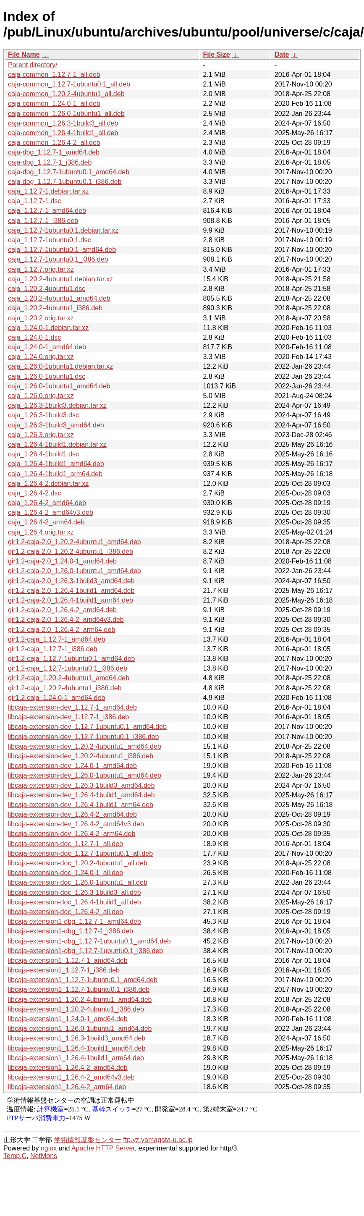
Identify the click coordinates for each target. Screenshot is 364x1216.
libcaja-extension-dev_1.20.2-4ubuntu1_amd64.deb (84, 746)
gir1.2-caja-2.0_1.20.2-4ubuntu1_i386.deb (70, 551)
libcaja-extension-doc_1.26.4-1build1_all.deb (74, 902)
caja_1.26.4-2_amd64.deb (47, 502)
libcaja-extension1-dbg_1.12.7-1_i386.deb (70, 931)
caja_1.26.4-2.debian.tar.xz (48, 483)
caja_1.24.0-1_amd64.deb (47, 347)
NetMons (43, 1155)
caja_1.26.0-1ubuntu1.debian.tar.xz (60, 366)
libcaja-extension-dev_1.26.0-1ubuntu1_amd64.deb (84, 775)
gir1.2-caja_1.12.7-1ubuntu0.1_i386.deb (67, 668)
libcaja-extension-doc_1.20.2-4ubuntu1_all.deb (77, 863)
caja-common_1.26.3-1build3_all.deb (63, 123)
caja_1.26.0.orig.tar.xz (41, 395)
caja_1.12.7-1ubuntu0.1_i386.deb (58, 259)
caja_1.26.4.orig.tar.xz (41, 532)
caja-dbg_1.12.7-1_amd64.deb (54, 152)
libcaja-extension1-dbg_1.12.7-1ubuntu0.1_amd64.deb (89, 941)
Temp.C (14, 1155)
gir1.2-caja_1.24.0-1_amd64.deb (56, 697)
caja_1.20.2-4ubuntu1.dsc (46, 288)
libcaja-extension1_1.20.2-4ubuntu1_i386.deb (76, 1009)
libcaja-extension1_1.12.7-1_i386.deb (64, 970)
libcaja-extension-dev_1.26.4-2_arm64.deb (71, 833)
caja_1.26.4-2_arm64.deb (46, 522)
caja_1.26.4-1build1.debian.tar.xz (57, 444)
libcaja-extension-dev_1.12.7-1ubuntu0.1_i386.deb (83, 736)
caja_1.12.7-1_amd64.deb (47, 210)
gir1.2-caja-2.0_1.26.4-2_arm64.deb (61, 629)
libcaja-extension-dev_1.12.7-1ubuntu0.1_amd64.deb (87, 726)
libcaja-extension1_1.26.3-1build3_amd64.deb (76, 1038)
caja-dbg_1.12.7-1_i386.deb (50, 162)
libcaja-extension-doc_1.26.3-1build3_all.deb (74, 892)
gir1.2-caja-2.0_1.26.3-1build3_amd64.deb (71, 580)
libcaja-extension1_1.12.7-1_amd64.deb (68, 960)
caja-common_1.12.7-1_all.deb (54, 74)
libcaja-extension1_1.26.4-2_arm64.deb (67, 1086)
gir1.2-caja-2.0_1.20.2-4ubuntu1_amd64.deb (74, 541)
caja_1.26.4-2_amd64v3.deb (50, 512)
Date (282, 54)
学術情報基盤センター (87, 1139)
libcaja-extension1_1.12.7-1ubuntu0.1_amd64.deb (82, 979)
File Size (216, 54)
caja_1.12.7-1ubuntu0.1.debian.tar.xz (63, 230)
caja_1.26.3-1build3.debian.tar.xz (57, 405)
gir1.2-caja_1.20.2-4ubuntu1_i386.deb (64, 688)
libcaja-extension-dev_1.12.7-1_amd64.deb (72, 707)
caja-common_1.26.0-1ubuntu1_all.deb (66, 113)
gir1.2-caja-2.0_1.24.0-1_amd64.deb (62, 561)
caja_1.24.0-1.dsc (34, 337)
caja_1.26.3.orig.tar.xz (41, 434)
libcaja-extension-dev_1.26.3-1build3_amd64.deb (81, 785)
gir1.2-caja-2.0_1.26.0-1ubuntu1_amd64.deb (74, 570)
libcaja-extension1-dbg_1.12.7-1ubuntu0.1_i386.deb (85, 950)
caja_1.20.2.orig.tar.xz (41, 318)
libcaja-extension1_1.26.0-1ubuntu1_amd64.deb (80, 1028)
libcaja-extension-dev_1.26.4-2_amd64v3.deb (76, 824)
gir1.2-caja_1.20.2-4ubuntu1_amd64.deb (68, 677)
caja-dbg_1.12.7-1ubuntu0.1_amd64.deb (68, 172)
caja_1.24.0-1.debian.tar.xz (48, 327)
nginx (49, 1148)
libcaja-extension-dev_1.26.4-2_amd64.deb (72, 814)
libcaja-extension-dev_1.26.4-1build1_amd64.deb (81, 795)
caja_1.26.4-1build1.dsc (43, 454)
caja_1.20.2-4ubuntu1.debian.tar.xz (60, 279)
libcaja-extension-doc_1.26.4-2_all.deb (65, 911)
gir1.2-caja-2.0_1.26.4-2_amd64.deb (62, 609)
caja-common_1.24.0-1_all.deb (54, 103)
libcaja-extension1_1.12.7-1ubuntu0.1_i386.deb (78, 989)
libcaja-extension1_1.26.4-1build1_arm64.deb (76, 1057)
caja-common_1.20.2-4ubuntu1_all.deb (66, 93)
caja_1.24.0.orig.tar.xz (41, 356)
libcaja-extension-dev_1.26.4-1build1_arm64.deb (80, 804)
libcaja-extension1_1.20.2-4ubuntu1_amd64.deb (80, 999)
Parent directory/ (32, 64)
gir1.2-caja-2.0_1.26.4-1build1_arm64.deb (70, 600)
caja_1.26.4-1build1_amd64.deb (56, 463)
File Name (24, 54)
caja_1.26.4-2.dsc (34, 493)
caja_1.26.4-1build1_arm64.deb (55, 473)
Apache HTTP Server (103, 1148)
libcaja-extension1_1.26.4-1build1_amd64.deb (76, 1048)
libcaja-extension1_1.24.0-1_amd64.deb (68, 1018)
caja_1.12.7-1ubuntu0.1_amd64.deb (62, 249)
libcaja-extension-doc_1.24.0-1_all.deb (65, 872)
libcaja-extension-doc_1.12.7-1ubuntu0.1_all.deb (80, 853)
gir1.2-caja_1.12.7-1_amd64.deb (56, 639)
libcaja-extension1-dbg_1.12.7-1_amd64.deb (74, 921)
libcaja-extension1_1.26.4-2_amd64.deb (68, 1067)
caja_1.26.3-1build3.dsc (43, 415)
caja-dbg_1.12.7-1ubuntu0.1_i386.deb (64, 181)
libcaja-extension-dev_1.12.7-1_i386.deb (68, 717)
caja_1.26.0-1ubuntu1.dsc (46, 376)
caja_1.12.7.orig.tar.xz (41, 269)
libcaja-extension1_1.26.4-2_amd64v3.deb (71, 1077)
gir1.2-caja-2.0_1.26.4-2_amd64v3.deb (66, 619)
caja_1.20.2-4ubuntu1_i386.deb (55, 308)
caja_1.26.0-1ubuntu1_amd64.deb (59, 386)
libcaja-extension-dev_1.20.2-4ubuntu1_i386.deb (80, 756)
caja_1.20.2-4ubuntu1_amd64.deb (59, 298)
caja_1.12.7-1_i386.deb (43, 220)
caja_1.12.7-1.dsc (34, 200)
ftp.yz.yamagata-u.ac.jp (157, 1139)
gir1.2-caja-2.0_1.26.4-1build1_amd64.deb (71, 590)
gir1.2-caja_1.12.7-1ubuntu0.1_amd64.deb (71, 658)
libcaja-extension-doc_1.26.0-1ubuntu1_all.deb (77, 882)
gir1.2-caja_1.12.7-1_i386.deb (52, 649)
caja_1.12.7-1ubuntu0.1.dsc (49, 240)
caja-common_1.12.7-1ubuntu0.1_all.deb (69, 84)
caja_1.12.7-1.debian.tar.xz (48, 191)
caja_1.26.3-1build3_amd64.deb (56, 425)
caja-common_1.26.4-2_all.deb (54, 142)
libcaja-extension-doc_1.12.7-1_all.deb (65, 843)
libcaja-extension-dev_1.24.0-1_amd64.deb (72, 765)
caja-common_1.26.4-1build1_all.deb (63, 132)
